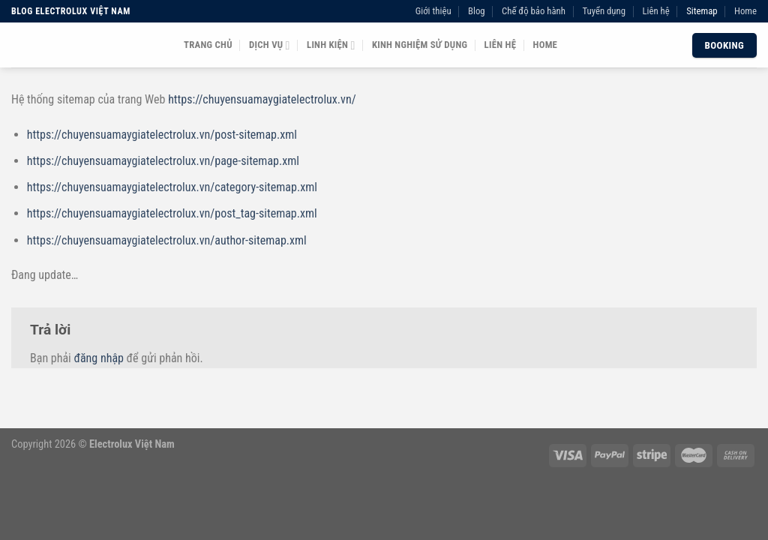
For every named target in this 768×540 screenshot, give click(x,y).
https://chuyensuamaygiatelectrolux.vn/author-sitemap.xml (167, 240)
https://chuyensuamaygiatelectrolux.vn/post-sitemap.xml (162, 135)
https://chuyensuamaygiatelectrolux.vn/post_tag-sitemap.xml (172, 213)
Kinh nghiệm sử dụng (419, 44)
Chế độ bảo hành (534, 10)
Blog (476, 10)
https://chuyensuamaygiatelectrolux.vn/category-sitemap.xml (172, 187)
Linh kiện (331, 45)
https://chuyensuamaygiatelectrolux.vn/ (262, 99)
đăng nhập (98, 358)
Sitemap (701, 10)
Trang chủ (208, 44)
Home (745, 10)
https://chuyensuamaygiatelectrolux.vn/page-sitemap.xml (163, 161)
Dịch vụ (269, 45)
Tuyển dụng (604, 10)
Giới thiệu (434, 10)
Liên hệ (655, 10)
